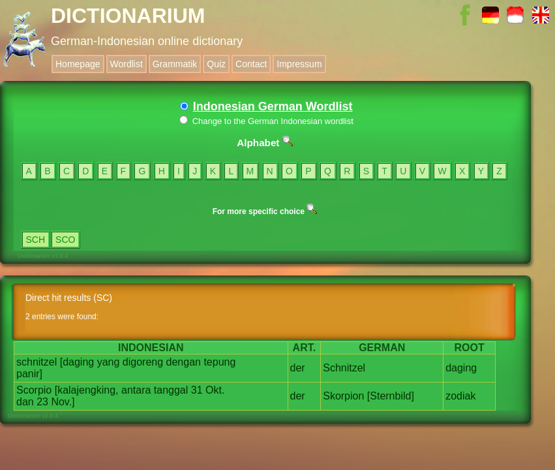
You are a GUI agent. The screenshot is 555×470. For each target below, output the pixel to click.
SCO (65, 239)
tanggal (171, 390)
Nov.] (62, 401)
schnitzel (36, 362)
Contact (251, 64)
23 (42, 401)
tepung (219, 362)
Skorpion (343, 395)
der (297, 367)
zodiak (460, 395)
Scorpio (34, 390)
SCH (36, 239)
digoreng (143, 362)
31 (197, 390)
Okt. (214, 390)
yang (108, 362)
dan (25, 401)
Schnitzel (344, 367)
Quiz (216, 64)
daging (461, 367)
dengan (183, 362)
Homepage (77, 64)
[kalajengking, (87, 390)
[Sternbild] (390, 395)
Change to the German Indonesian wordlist (266, 121)
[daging (77, 362)
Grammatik (175, 64)
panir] (29, 373)
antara (136, 390)
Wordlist (126, 64)
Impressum (299, 64)
